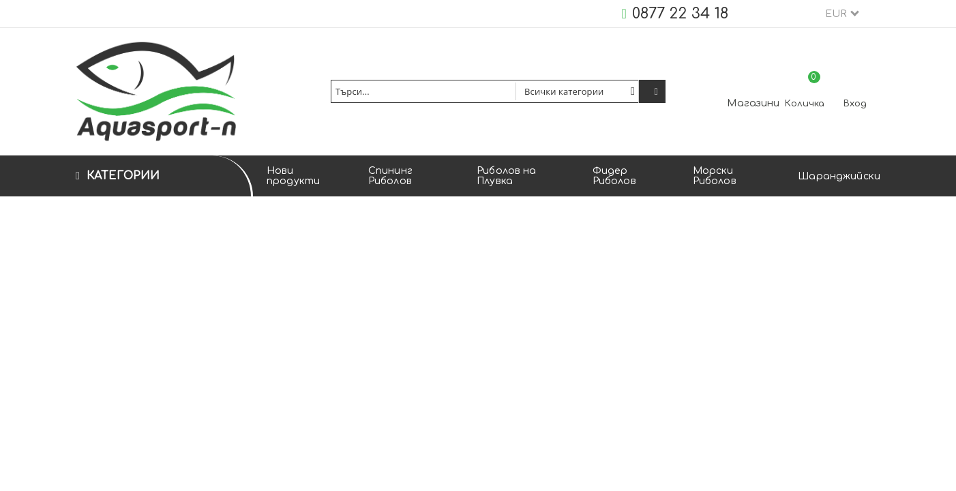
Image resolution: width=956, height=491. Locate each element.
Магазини (753, 103)
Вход (855, 103)
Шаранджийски (839, 176)
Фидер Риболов (614, 176)
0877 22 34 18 (680, 13)
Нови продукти (293, 176)
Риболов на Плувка (506, 176)
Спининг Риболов (390, 176)
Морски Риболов (714, 176)
